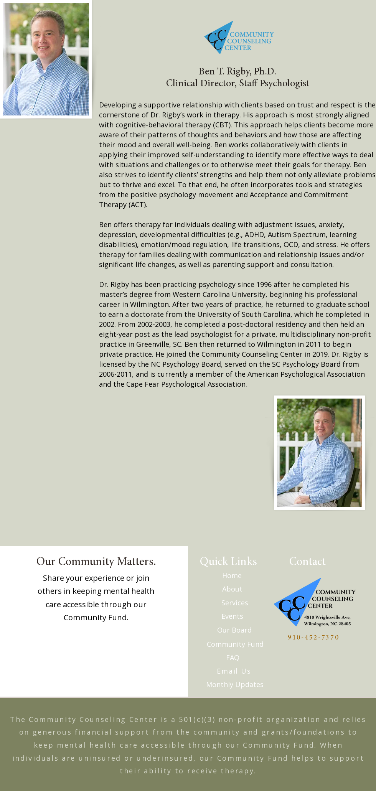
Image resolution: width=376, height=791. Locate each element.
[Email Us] (235, 671)
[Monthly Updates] (235, 684)
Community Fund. (96, 617)
